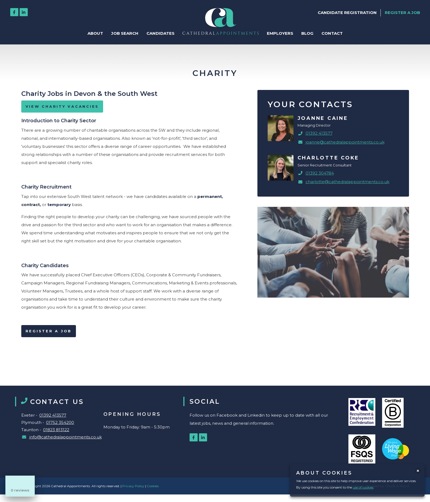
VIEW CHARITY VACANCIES (62, 106)
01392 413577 (319, 133)
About (95, 33)
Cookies (153, 486)
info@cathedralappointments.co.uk (65, 437)
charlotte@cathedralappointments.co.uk (347, 181)
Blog (307, 33)
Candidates (160, 33)
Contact (332, 33)
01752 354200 (60, 422)
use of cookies (363, 487)
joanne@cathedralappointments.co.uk (345, 142)
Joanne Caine (323, 118)
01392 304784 (320, 173)
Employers (280, 33)
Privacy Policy (133, 486)
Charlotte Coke (328, 158)
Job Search (124, 33)
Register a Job (49, 331)
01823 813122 (56, 429)
